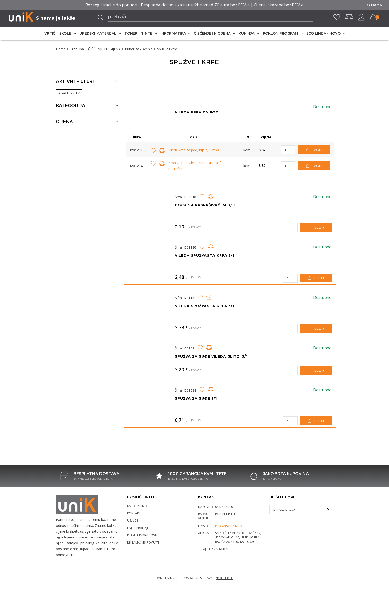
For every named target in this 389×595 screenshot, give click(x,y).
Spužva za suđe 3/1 (196, 398)
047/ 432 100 (224, 507)
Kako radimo (137, 506)
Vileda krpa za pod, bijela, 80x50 (193, 150)
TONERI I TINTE (138, 33)
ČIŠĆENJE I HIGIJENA (212, 33)
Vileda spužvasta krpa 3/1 (204, 255)
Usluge (132, 521)
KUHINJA (247, 33)
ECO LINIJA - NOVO (323, 33)
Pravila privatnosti (142, 535)
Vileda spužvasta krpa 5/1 (204, 306)
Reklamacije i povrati (143, 542)
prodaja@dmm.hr (228, 526)
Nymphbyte (224, 578)
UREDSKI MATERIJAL (98, 33)
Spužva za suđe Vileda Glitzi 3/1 (211, 356)
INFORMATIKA (173, 33)
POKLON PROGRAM (280, 33)
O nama (374, 5)
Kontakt (134, 513)
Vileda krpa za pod (197, 112)
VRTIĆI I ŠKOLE (57, 33)
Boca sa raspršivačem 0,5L (205, 205)
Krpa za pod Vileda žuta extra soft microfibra (195, 166)
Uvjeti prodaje (138, 528)
